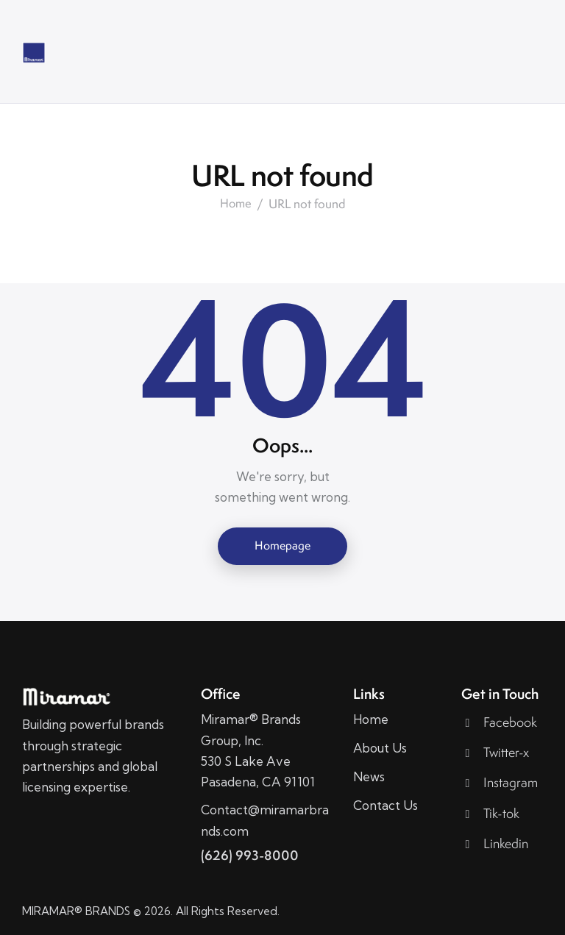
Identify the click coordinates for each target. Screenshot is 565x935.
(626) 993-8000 (250, 855)
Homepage (282, 545)
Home (235, 203)
